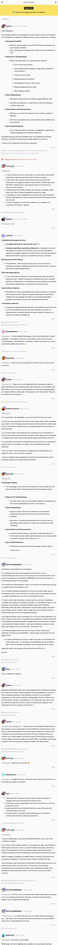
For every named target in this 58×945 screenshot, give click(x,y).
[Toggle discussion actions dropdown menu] (56, 2)
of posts (29, 2)
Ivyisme (7, 171)
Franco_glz (8, 916)
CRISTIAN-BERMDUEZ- (13, 726)
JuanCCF (7, 384)
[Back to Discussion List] (2, 2)
